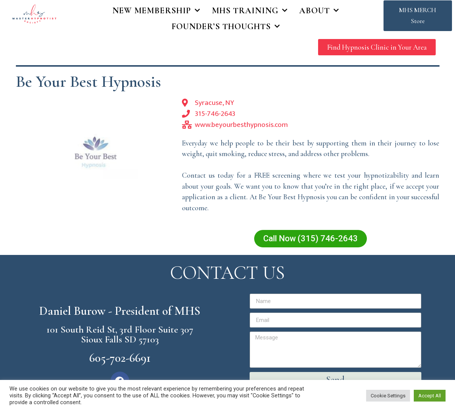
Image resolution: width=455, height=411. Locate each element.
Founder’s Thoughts (226, 26)
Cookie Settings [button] (388, 395)
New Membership (156, 10)
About (319, 10)
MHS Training (250, 10)
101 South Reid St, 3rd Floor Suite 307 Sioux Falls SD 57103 (120, 334)
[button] (418, 15)
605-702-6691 (120, 357)
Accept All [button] (429, 395)
